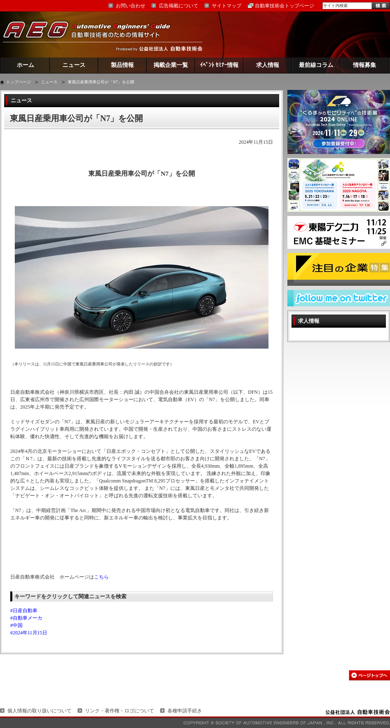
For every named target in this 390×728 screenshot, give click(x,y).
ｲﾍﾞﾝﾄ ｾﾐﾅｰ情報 (219, 65)
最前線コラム (316, 65)
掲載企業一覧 (171, 65)
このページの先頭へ (369, 675)
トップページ (18, 82)
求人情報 (267, 65)
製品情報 (122, 65)
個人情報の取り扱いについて (39, 711)
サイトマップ (226, 6)
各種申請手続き (184, 711)
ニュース (73, 65)
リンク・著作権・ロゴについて (119, 711)
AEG (92, 34)
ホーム (25, 65)
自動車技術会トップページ (284, 6)
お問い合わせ (130, 6)
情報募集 (364, 65)
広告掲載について (178, 6)
